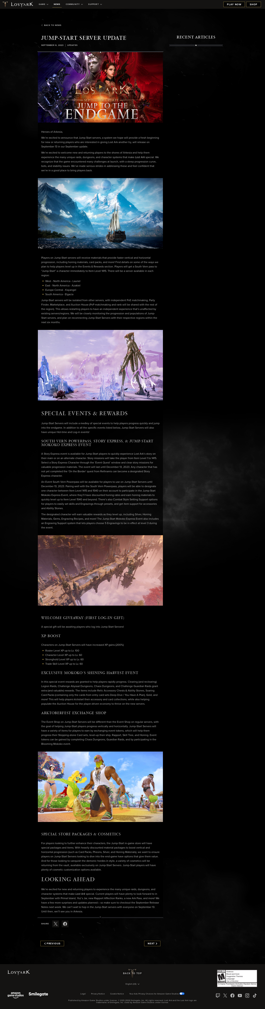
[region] (196, 123)
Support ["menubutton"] (95, 4)
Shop (253, 4)
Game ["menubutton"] (43, 4)
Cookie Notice (117, 994)
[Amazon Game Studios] (16, 995)
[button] (100, 87)
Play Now (234, 4)
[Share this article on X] (55, 923)
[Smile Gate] (38, 995)
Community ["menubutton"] (74, 4)
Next (152, 943)
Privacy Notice (98, 994)
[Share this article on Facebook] (65, 923)
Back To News (51, 25)
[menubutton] (132, 984)
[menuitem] (43, 4)
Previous (52, 943)
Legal (83, 994)
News (57, 4)
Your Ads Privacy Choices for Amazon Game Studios (157, 994)
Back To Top (132, 973)
